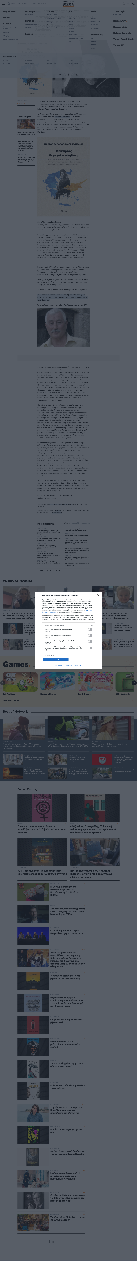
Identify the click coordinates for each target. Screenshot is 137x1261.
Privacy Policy (78, 665)
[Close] (98, 595)
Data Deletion (58, 665)
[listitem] (68, 626)
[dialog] (68, 630)
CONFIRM (56, 659)
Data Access (68, 665)
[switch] (90, 629)
